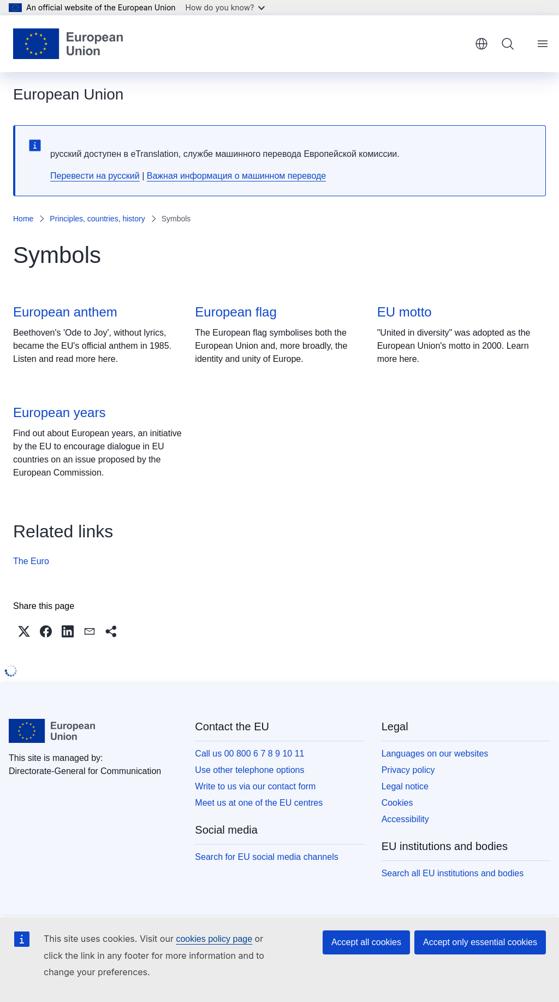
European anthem (65, 311)
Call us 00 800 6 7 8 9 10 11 (249, 753)
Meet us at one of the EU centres (259, 802)
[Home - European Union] (68, 43)
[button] (24, 631)
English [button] (481, 43)
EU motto (404, 311)
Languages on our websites (435, 753)
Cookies (397, 802)
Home (23, 218)
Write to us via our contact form (255, 786)
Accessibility (405, 819)
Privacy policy (408, 770)
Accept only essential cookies (480, 942)
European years (59, 412)
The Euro (31, 561)
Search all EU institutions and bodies (453, 873)
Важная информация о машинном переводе (236, 175)
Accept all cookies (366, 942)
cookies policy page (214, 939)
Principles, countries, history (97, 218)
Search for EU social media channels (266, 857)
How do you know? (225, 7)
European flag (235, 311)
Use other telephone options (249, 770)
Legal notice (405, 786)
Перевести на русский (95, 175)
